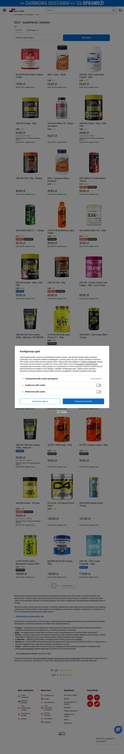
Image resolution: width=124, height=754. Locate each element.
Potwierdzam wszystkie (83, 401)
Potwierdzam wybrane (40, 401)
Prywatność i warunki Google (86, 364)
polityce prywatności (89, 362)
